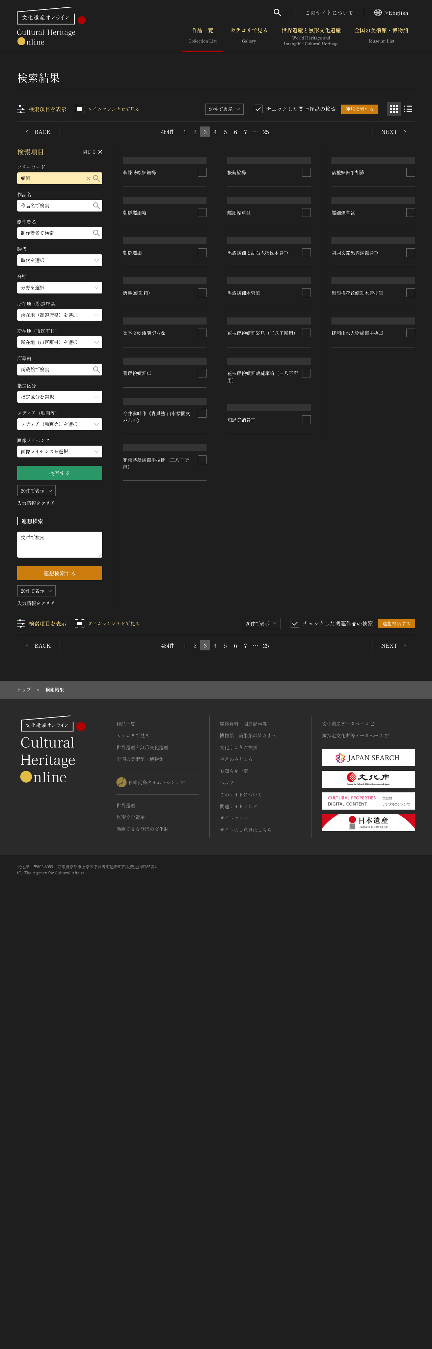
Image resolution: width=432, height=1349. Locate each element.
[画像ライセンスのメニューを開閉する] (59, 451)
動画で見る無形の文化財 (142, 1262)
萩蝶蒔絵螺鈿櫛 (139, 224)
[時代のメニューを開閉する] (59, 260)
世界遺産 (125, 1238)
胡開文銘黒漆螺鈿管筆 (355, 516)
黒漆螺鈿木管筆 (244, 641)
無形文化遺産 (130, 1250)
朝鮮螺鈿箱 (135, 325)
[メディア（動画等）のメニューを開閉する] (59, 424)
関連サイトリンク (239, 1239)
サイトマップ (234, 1251)
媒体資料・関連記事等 (243, 1156)
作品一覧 (203, 37)
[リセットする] (88, 178)
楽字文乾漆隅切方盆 (144, 620)
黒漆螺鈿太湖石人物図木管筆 (258, 482)
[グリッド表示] (394, 109)
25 (266, 131)
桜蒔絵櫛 (236, 224)
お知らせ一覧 (234, 1204)
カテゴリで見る (249, 37)
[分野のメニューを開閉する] (59, 287)
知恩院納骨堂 (137, 1025)
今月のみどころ (236, 1192)
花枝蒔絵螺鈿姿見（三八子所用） (262, 736)
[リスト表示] (408, 109)
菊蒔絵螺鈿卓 (137, 691)
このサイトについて (329, 12)
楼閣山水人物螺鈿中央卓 (253, 977)
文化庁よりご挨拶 (239, 1180)
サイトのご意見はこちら (246, 1263)
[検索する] (96, 178)
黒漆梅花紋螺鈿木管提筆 (357, 788)
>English (391, 12)
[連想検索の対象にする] (202, 225)
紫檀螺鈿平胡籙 (347, 258)
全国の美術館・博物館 (381, 37)
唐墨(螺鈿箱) (136, 524)
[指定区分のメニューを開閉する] (59, 397)
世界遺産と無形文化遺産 (311, 37)
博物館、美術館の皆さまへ (248, 1168)
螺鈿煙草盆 (239, 324)
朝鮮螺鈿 (132, 425)
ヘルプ (227, 1215)
